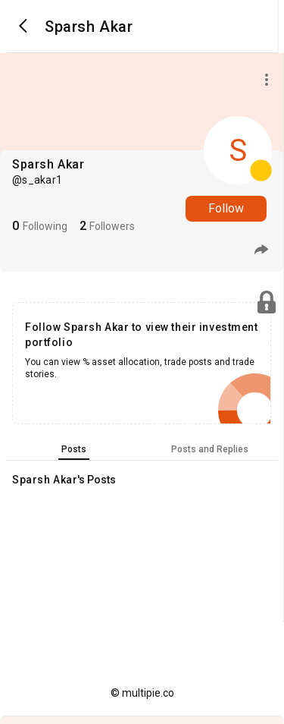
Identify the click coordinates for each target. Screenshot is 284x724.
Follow (226, 208)
